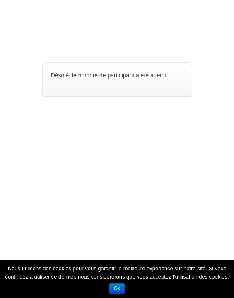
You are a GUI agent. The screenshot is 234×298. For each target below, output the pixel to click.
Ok (117, 288)
